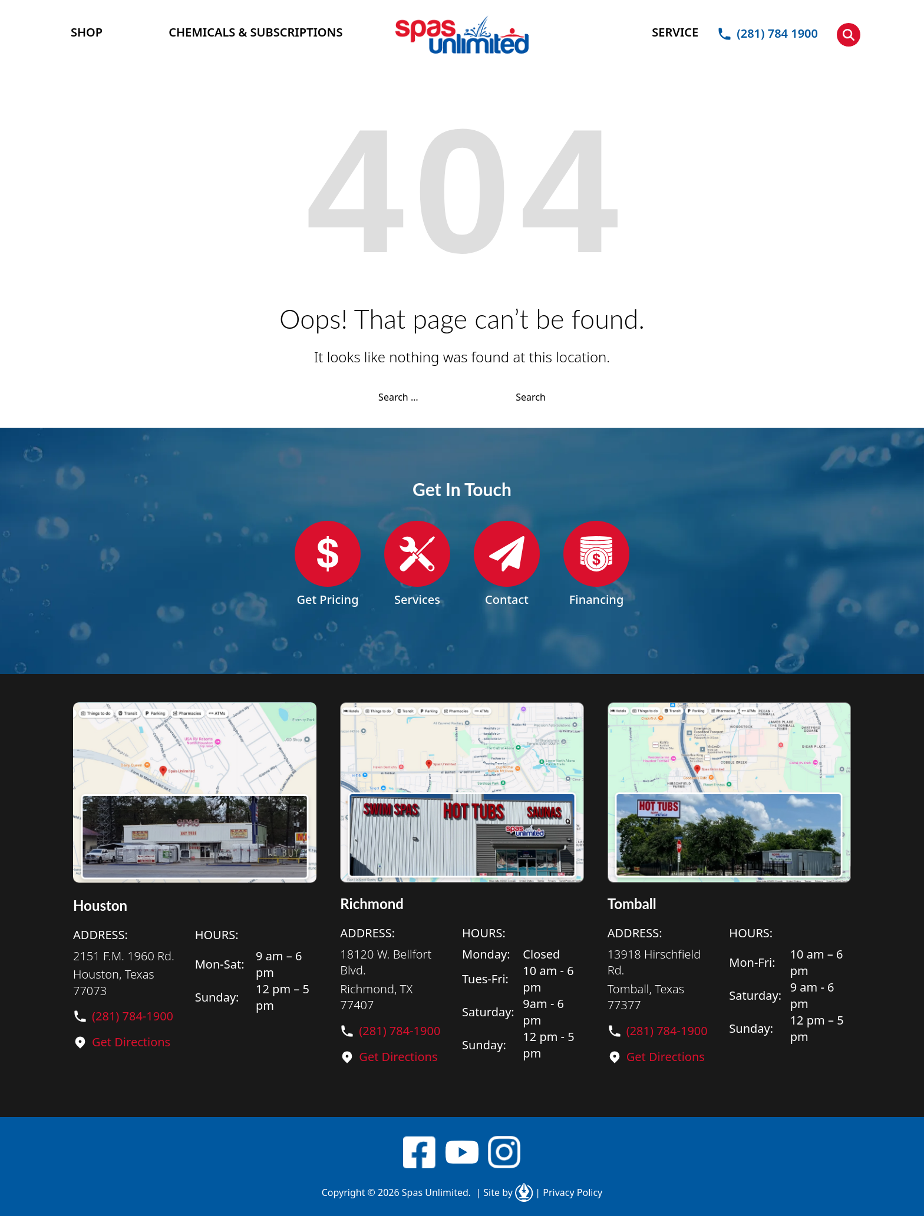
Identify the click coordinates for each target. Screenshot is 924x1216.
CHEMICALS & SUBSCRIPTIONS (255, 32)
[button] (848, 35)
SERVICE (675, 32)
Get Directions (131, 1042)
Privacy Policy (568, 1192)
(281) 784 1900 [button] (767, 33)
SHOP (87, 32)
